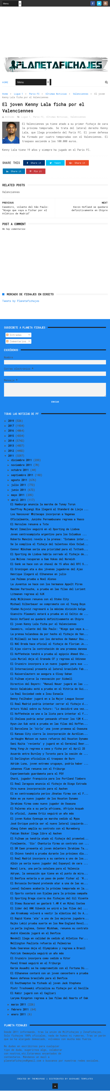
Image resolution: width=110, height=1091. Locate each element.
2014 (11, 441)
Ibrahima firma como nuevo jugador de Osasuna (43, 804)
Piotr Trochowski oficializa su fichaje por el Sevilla (49, 988)
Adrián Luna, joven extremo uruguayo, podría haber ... (49, 764)
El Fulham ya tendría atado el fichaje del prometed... (49, 838)
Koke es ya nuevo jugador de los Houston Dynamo (44, 799)
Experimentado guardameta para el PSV (36, 774)
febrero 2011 (20, 1010)
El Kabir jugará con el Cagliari (33, 993)
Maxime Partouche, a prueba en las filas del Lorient (47, 589)
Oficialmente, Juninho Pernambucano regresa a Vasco (47, 519)
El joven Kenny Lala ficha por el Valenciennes (43, 624)
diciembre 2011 (22, 460)
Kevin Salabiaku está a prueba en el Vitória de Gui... (49, 689)
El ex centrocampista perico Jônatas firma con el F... (49, 794)
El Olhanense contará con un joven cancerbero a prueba (49, 973)
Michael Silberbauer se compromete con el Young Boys (47, 604)
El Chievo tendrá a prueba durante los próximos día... (49, 853)
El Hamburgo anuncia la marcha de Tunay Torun (42, 504)
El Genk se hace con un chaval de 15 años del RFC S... (49, 564)
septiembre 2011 (23, 475)
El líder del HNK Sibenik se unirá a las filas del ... (49, 908)
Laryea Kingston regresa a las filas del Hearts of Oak (49, 998)
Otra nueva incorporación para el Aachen (38, 789)
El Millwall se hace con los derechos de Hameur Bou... (49, 639)
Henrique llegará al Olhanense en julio (38, 574)
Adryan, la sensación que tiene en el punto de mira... (49, 874)
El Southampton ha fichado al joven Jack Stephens (45, 983)
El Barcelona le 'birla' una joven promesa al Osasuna (48, 729)
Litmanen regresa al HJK (27, 594)
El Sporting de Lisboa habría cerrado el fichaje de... (49, 554)
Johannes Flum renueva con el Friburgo (37, 769)
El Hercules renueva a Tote (29, 524)
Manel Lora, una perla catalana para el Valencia (44, 868)
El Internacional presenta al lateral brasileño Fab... (49, 669)
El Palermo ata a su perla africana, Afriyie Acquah (47, 809)
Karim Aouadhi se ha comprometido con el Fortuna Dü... (49, 968)
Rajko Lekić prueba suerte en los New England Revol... (49, 923)
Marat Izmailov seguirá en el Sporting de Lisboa (44, 529)
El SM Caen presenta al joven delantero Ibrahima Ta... (49, 849)
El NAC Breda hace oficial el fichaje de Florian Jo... (49, 644)
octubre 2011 (20, 470)
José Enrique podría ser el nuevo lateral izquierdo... (49, 824)
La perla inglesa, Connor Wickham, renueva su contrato (49, 928)
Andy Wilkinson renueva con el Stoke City (39, 599)
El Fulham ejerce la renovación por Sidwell (41, 679)
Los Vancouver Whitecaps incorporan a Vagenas (42, 514)
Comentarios (16, 341)
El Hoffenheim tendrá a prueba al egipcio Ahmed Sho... (49, 654)
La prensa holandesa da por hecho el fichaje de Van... (49, 634)
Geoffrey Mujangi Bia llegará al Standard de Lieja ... (49, 509)
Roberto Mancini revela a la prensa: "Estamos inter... (49, 539)
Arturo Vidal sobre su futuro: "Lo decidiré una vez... (49, 709)
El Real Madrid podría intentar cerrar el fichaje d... (49, 704)
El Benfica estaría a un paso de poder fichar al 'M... (49, 878)
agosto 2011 (20, 480)
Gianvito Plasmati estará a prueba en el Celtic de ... (49, 614)
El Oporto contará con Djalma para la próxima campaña (48, 893)
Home (5, 82)
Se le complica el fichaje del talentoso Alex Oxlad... (49, 544)
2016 (11, 431)
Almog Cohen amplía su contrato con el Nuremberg (45, 829)
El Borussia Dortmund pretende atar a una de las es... (49, 883)
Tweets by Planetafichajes (20, 301)
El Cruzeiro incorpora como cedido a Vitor (40, 958)
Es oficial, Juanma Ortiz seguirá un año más (42, 814)
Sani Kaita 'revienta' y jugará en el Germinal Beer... (49, 744)
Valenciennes (80, 93)
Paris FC (34, 93)
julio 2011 (19, 485)
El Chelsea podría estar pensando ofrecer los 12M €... (49, 719)
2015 (11, 436)
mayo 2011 (18, 495)
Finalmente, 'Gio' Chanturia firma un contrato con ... (49, 844)
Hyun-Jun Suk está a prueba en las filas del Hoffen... (49, 724)
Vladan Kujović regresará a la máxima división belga (47, 609)
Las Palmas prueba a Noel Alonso (33, 579)
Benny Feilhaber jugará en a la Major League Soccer (47, 699)
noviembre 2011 (22, 465)
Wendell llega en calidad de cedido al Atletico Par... (49, 938)
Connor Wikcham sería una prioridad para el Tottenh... (49, 549)
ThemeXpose (38, 1079)
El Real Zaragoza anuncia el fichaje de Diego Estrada (48, 784)
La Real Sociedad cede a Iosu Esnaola (36, 694)
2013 (11, 446)
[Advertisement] (55, 33)
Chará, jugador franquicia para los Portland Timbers (48, 779)
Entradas (14, 335)
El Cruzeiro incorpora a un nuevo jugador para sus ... (49, 664)
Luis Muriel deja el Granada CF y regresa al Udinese (48, 659)
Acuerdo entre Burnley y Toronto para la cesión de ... (49, 754)
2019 (11, 421)
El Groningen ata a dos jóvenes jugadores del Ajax (46, 569)
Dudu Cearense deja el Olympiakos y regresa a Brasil (47, 948)
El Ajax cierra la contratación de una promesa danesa (48, 649)
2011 (11, 456)
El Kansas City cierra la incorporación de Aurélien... (49, 734)
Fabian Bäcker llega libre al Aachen (36, 834)
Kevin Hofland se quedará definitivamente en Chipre (47, 619)
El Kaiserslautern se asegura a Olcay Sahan (41, 674)
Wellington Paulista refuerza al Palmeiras (40, 943)
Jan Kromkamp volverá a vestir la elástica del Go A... (49, 913)
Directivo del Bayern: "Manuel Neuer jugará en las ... (49, 684)
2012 (11, 451)
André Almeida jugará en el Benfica (35, 933)
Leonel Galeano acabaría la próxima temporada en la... (49, 888)
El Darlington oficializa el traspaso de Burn (42, 759)
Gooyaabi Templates (81, 1079)
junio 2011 (19, 490)
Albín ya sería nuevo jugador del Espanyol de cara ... (49, 863)
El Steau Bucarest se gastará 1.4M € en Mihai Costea (47, 903)
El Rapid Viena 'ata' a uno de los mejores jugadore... (49, 918)
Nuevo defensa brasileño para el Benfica (38, 978)
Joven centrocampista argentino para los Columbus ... (48, 534)
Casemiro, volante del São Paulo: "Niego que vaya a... (49, 629)
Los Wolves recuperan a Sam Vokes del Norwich (42, 559)
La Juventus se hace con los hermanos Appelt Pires (46, 584)
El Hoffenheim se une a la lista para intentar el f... (49, 714)
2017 (11, 426)
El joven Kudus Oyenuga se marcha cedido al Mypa (45, 819)
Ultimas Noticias (56, 93)
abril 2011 (19, 500)
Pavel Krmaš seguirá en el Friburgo (35, 963)
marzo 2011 (19, 1004)
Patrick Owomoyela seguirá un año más (37, 953)
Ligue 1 (18, 93)
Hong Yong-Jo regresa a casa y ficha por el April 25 (47, 749)
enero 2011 (19, 1014)
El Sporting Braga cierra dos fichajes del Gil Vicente (49, 898)
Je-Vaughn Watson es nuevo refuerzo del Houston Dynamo (49, 739)
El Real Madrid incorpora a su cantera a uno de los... (49, 859)
